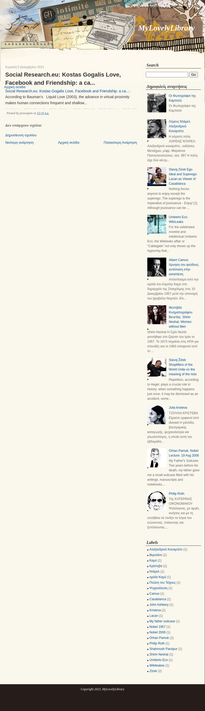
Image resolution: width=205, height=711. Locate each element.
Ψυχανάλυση (158, 588)
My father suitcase (162, 621)
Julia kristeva (178, 407)
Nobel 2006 (157, 632)
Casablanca (157, 599)
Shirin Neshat (158, 654)
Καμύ (153, 560)
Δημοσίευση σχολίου (21, 135)
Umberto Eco (158, 660)
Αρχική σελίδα (68, 142)
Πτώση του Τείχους (162, 582)
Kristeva (155, 610)
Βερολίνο (155, 555)
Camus (154, 593)
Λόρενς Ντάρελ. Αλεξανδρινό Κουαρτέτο (180, 126)
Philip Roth (157, 643)
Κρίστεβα (155, 566)
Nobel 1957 (157, 627)
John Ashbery (159, 605)
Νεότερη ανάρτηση (19, 142)
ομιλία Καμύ (157, 577)
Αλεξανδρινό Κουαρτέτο (166, 549)
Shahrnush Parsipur (163, 649)
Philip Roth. (177, 493)
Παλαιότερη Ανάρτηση (120, 142)
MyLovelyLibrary (166, 27)
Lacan (153, 616)
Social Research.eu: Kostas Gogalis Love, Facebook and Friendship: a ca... (63, 78)
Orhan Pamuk (159, 638)
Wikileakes (156, 665)
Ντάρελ (154, 571)
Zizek (153, 671)
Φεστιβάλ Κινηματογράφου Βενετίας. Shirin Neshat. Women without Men (180, 317)
